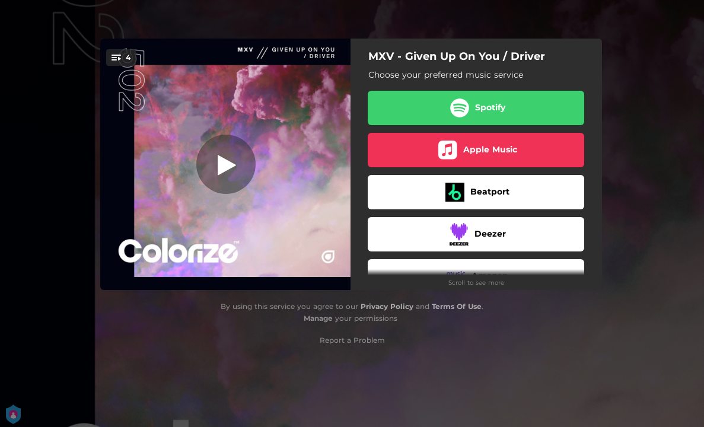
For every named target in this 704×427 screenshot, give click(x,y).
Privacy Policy (387, 306)
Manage (318, 318)
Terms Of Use (457, 306)
